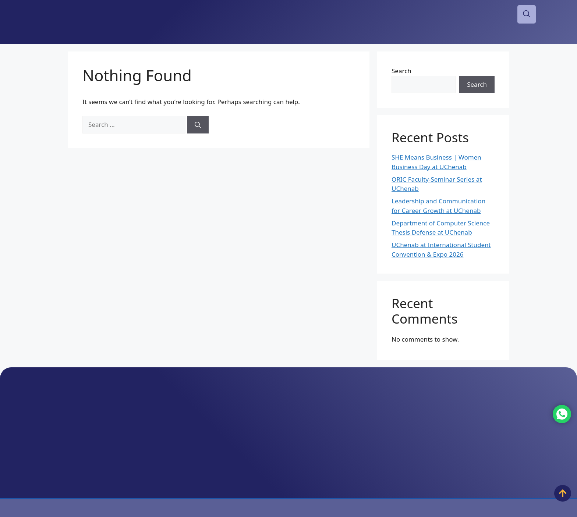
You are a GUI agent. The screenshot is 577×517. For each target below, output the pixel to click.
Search (401, 71)
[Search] (198, 124)
